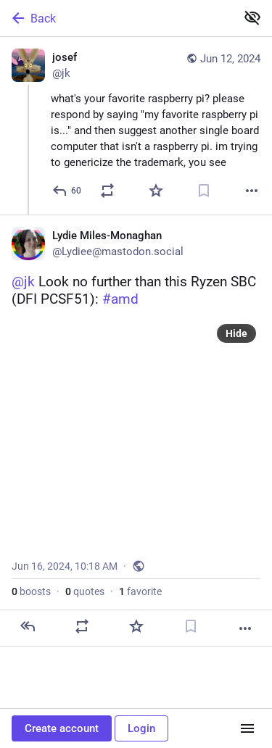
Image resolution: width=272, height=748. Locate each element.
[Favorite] (156, 190)
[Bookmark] (204, 190)
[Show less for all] (252, 17)
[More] (251, 190)
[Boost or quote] (107, 190)
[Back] (116, 18)
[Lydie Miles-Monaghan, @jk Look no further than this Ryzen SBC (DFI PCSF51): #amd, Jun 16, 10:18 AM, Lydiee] (136, 431)
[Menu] (247, 728)
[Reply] (67, 190)
